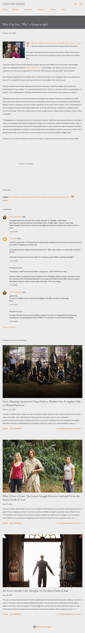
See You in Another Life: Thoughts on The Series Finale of (35, 590)
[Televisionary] (14, 4)
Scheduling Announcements (53, 197)
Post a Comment (9, 327)
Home (5, 9)
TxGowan (13, 238)
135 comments (16, 523)
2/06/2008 (13, 304)
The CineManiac (15, 217)
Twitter (53, 9)
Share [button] (5, 200)
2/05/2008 (13, 231)
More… (64, 9)
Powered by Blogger (42, 627)
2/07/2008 (13, 321)
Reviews (16, 9)
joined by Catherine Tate (32, 68)
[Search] (75, 4)
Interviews (28, 9)
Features (41, 9)
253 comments (16, 428)
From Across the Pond (30, 197)
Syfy (67, 197)
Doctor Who (14, 197)
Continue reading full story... (69, 428)
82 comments (15, 614)
